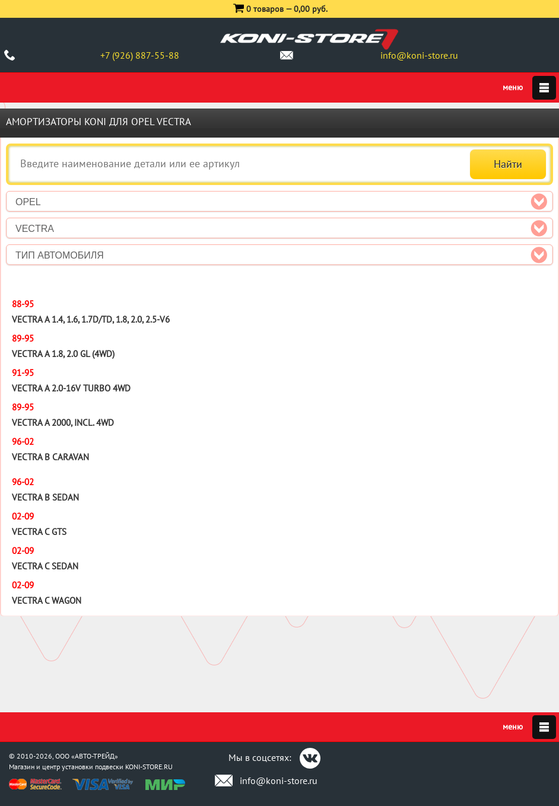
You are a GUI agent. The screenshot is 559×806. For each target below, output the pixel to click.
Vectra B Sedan (45, 497)
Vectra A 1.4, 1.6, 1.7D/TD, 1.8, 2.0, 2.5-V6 (91, 319)
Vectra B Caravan (50, 457)
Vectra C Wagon (46, 600)
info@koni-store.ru (419, 55)
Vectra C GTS (39, 531)
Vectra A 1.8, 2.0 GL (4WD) (63, 353)
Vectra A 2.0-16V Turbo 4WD (71, 388)
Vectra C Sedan (45, 566)
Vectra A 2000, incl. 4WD (63, 422)
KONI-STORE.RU (149, 766)
